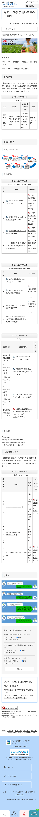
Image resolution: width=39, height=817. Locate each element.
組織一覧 (10, 767)
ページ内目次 (10, 29)
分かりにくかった (11, 652)
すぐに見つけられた (12, 661)
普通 (19, 637)
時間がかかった (10, 663)
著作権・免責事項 (18, 792)
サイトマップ (6, 792)
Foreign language (33, 2)
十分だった (9, 637)
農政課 (6, 686)
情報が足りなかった (12, 639)
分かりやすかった (11, 650)
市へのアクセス (12, 776)
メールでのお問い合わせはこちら (15, 698)
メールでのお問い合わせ (15, 785)
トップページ (10, 731)
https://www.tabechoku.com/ (16, 552)
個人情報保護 (29, 792)
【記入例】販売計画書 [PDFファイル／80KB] (32, 218)
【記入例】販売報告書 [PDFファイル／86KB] (32, 291)
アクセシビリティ (19, 795)
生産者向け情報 (12, 733)
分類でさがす (18, 731)
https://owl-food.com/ (13, 507)
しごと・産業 (26, 731)
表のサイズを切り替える (19, 97)
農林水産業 (34, 731)
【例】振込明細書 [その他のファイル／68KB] (32, 306)
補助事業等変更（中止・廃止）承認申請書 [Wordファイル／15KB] (22, 371)
